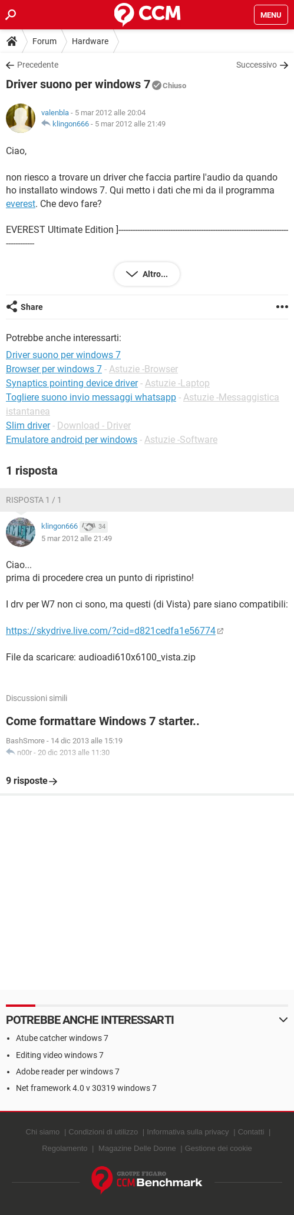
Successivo (256, 64)
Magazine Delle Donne (137, 1148)
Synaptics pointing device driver (72, 383)
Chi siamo (43, 1131)
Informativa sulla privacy (188, 1131)
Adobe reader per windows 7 (68, 1071)
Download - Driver (94, 425)
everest (20, 203)
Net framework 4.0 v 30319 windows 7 (86, 1088)
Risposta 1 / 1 (34, 500)
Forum (44, 41)
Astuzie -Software (180, 439)
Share (32, 307)
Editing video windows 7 (60, 1055)
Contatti (251, 1131)
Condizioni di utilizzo (103, 1131)
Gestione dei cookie (218, 1148)
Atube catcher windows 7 (62, 1038)
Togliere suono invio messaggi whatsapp (91, 397)
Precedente (37, 64)
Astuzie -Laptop (177, 383)
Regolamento (64, 1148)
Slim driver (28, 425)
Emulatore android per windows (71, 439)
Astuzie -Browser (143, 369)
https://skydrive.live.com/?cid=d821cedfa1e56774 (111, 630)
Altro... (154, 274)
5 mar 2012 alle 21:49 (130, 123)
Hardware (90, 41)
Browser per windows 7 (54, 369)
